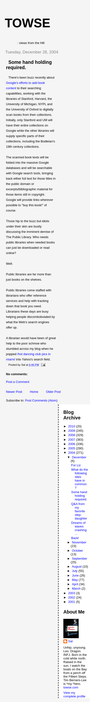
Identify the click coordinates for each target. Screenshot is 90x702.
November (79, 542)
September (79, 558)
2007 (72, 439)
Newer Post (14, 392)
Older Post (53, 392)
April (75, 584)
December (79, 457)
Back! (75, 538)
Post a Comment (17, 382)
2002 (72, 597)
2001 (72, 602)
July (75, 571)
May (75, 580)
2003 (72, 593)
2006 (72, 444)
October (77, 550)
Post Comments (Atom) (41, 400)
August (77, 566)
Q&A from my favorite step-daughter (79, 511)
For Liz (76, 465)
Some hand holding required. (79, 495)
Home (34, 392)
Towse (27, 23)
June (76, 575)
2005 (72, 448)
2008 (72, 435)
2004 (72, 452)
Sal (70, 641)
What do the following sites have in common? (79, 479)
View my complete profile (74, 694)
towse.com (70, 687)
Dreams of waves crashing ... (78, 528)
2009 (72, 430)
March (77, 588)
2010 (72, 426)
